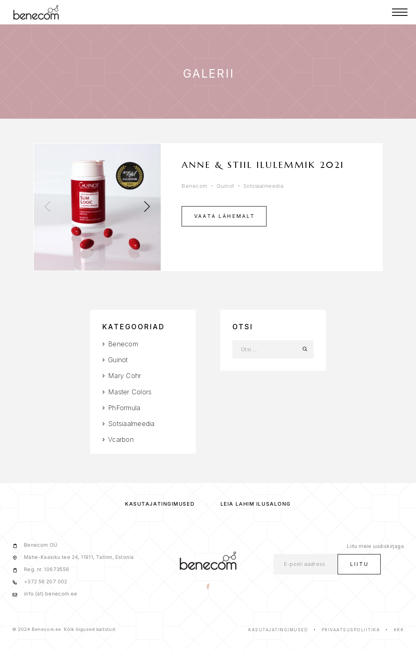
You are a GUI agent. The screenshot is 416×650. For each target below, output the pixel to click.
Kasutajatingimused (160, 504)
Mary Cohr (124, 376)
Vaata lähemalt (225, 216)
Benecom (195, 186)
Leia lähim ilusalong (256, 504)
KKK (399, 629)
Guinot (225, 186)
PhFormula (124, 408)
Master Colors (130, 392)
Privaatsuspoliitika (351, 629)
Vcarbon (121, 439)
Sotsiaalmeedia (263, 186)
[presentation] (47, 207)
